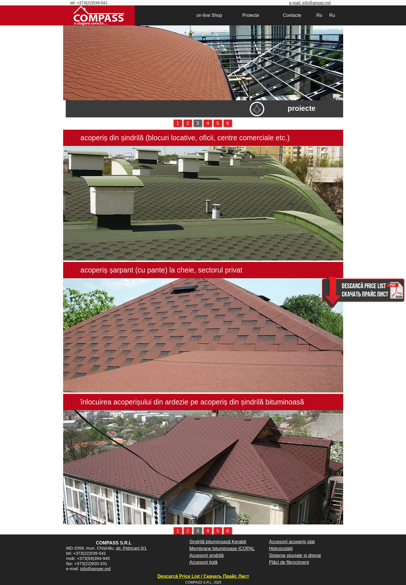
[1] (178, 123)
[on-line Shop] (209, 15)
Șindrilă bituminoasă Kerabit (217, 541)
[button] (203, 203)
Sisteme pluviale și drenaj (295, 555)
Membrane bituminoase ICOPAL (222, 548)
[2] (188, 123)
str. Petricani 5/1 (131, 548)
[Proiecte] (251, 15)
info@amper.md (95, 568)
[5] (218, 123)
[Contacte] (292, 15)
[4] (208, 123)
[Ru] (332, 15)
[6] (228, 123)
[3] (198, 123)
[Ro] (319, 15)
